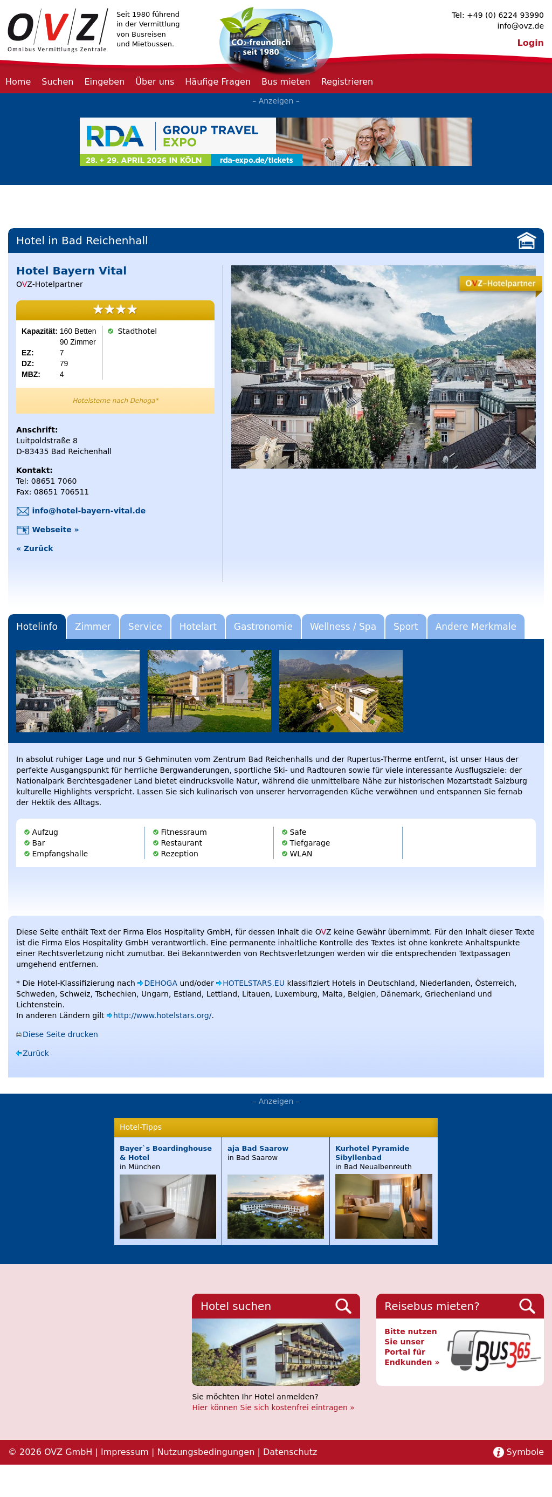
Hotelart (198, 626)
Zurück (36, 1053)
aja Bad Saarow (257, 1148)
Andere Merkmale (476, 626)
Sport (406, 626)
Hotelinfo (37, 626)
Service (145, 626)
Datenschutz (290, 1452)
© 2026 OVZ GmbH (50, 1452)
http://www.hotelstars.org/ (162, 1015)
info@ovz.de (521, 26)
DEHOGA (160, 983)
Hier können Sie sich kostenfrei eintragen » (273, 1407)
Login (530, 43)
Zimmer (93, 626)
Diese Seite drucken (60, 1034)
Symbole (525, 1452)
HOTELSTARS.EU (254, 983)
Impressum (125, 1452)
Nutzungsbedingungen (205, 1452)
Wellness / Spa (343, 626)
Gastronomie (263, 626)
